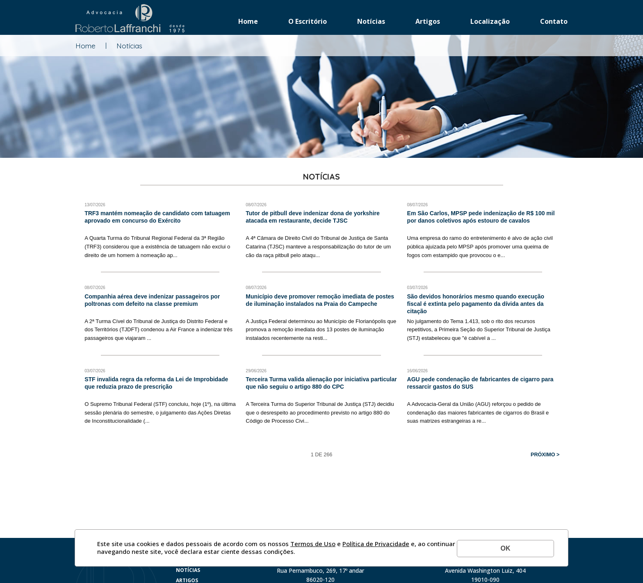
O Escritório (307, 21)
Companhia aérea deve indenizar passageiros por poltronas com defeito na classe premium (152, 300)
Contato (554, 21)
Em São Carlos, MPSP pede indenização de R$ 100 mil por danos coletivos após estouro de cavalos (481, 217)
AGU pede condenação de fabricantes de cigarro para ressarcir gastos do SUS (480, 383)
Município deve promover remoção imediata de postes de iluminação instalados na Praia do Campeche (320, 300)
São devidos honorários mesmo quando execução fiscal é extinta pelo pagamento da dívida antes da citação (476, 303)
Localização (490, 21)
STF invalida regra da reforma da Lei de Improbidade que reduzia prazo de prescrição (156, 383)
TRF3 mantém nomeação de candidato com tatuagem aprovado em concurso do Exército (157, 217)
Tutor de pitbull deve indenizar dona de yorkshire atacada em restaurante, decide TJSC (312, 217)
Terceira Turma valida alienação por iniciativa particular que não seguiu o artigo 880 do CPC (321, 383)
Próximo (543, 455)
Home (248, 21)
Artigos (427, 21)
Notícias (371, 21)
